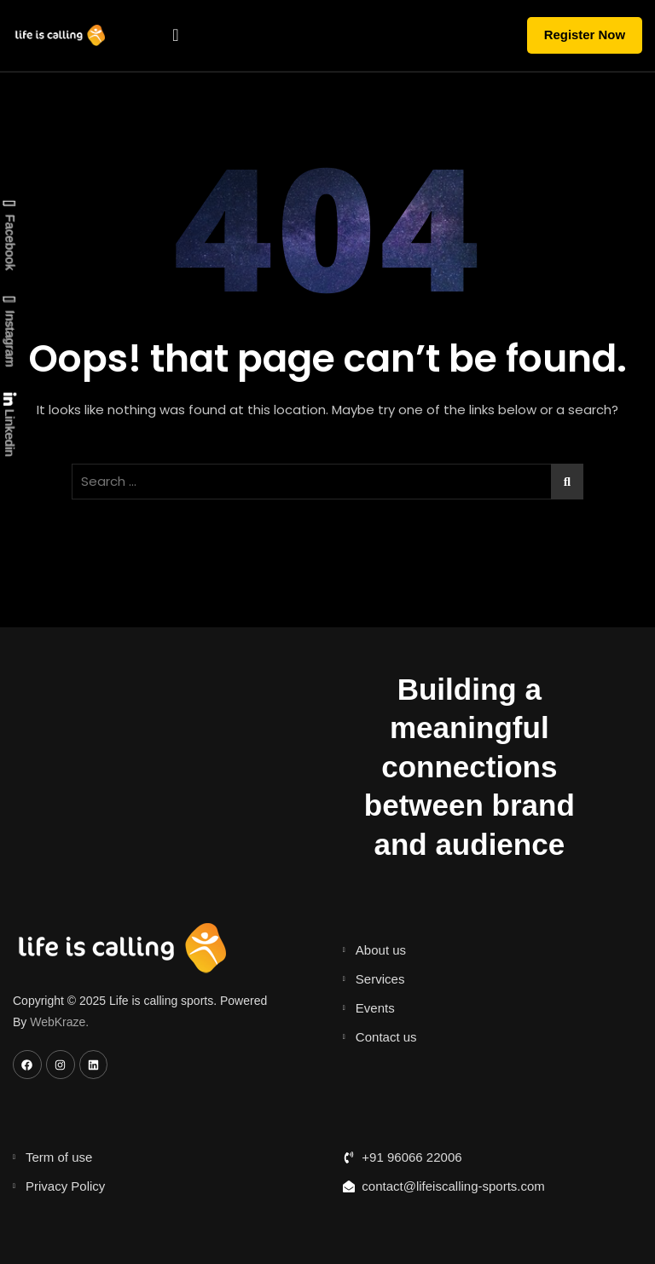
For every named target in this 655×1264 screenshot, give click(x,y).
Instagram (9, 332)
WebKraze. (59, 1021)
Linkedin (9, 425)
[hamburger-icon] (175, 35)
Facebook (9, 235)
